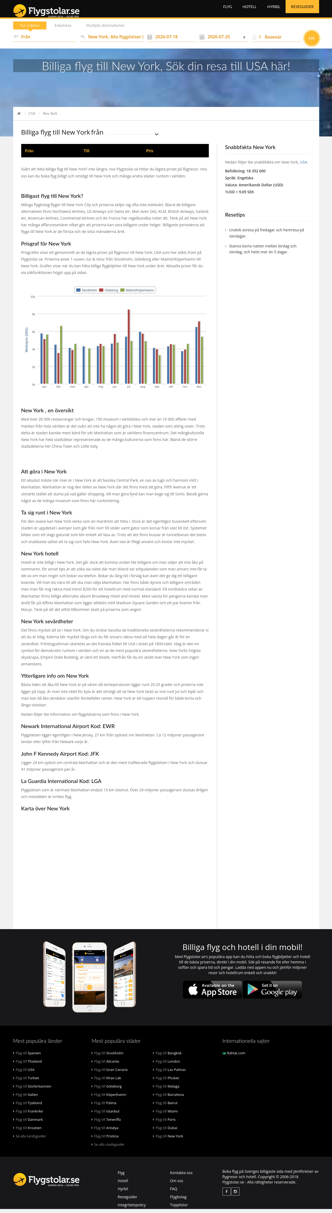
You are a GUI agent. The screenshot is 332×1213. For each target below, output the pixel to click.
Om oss (176, 1184)
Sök (312, 42)
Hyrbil (273, 10)
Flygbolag (178, 1200)
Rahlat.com (233, 1057)
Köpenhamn (109, 1098)
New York (168, 1140)
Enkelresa (64, 29)
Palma (104, 1106)
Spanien (27, 1057)
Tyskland (27, 1106)
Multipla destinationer (107, 29)
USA (31, 118)
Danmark (28, 1123)
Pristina (105, 1140)
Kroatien (27, 1131)
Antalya (105, 1131)
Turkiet (26, 1082)
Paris (164, 1123)
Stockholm (107, 1057)
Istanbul (105, 1115)
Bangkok (167, 1057)
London (166, 1065)
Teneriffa (106, 1123)
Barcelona (168, 1098)
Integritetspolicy (132, 1208)
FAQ (173, 1192)
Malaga (166, 1090)
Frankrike (28, 1115)
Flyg (227, 10)
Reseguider (302, 10)
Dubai (165, 1131)
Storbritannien (32, 1090)
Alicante (105, 1065)
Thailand (27, 1065)
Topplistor (179, 1208)
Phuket (166, 1082)
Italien (25, 1098)
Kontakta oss (181, 1176)
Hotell (250, 10)
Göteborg (107, 1090)
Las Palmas (169, 1073)
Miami (165, 1115)
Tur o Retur (30, 29)
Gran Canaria (110, 1073)
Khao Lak (106, 1082)
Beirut (165, 1106)
